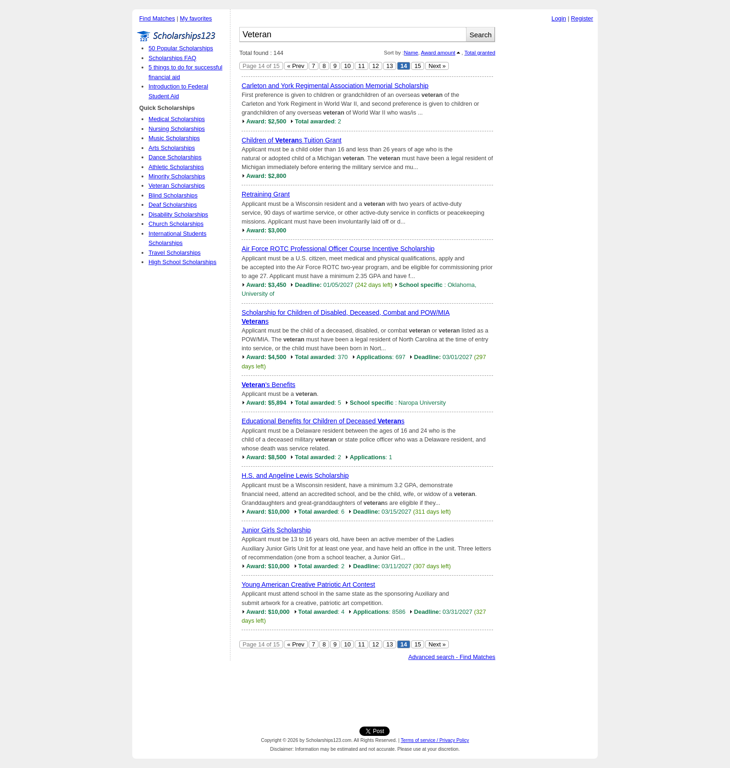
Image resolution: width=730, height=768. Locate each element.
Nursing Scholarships (177, 128)
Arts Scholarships (172, 147)
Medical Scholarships (177, 119)
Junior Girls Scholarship (276, 530)
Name (411, 52)
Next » (437, 65)
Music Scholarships (174, 138)
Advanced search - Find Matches (451, 656)
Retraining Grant (266, 194)
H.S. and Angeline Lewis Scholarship (295, 475)
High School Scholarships (182, 261)
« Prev (295, 65)
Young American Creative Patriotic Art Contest (308, 584)
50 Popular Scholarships (181, 48)
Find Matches (157, 18)
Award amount (438, 52)
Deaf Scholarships (173, 204)
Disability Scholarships (178, 214)
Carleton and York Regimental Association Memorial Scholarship (335, 85)
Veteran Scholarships (177, 185)
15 (417, 65)
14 (403, 65)
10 (347, 65)
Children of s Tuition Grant (291, 140)
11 (361, 65)
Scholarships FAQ (172, 57)
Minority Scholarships (177, 176)
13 (389, 65)
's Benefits (268, 384)
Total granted (479, 52)
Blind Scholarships (173, 195)
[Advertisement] (549, 167)
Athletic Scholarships (176, 166)
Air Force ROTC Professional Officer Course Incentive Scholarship (338, 248)
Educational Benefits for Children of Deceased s (323, 421)
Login (559, 18)
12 (375, 65)
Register (582, 18)
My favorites (196, 18)
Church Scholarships (176, 223)
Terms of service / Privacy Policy (435, 740)
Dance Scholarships (175, 157)
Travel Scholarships (175, 252)
